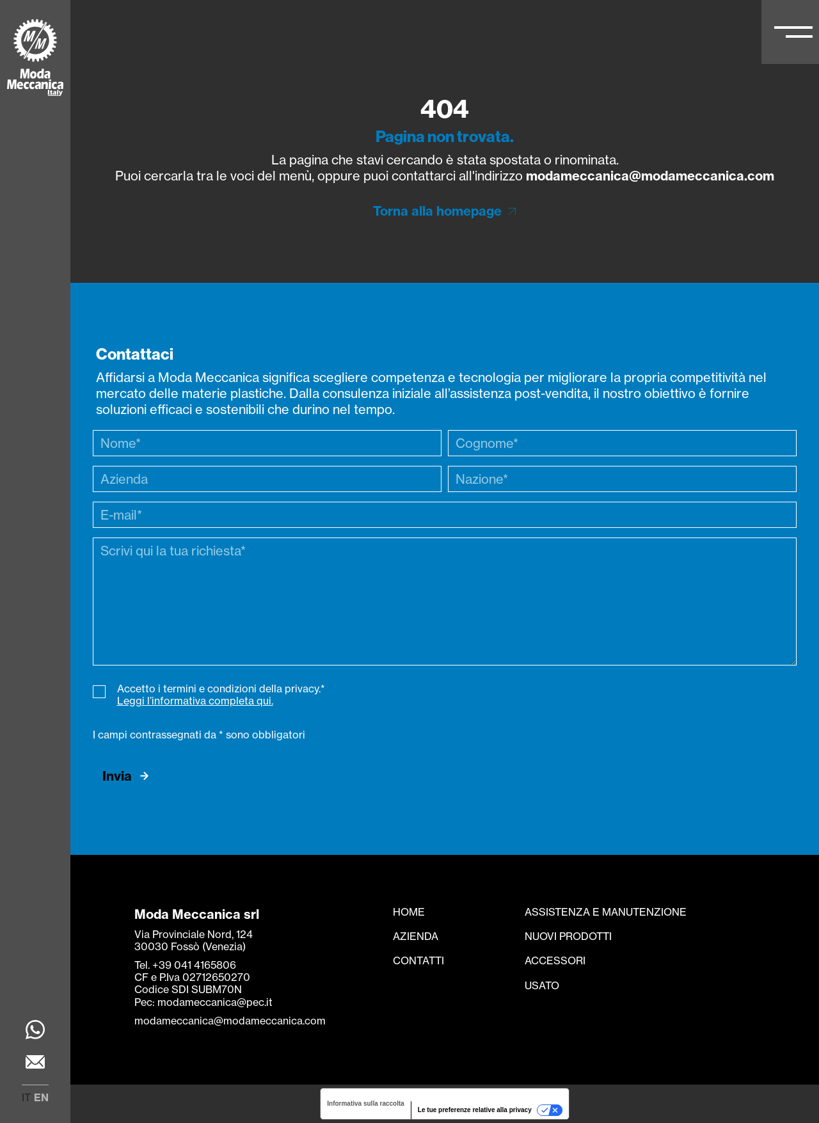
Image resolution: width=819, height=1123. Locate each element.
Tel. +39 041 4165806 (185, 965)
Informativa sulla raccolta (365, 1103)
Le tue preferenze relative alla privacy (475, 1109)
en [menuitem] (41, 1097)
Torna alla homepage (437, 211)
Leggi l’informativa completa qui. (195, 700)
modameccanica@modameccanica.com (650, 176)
